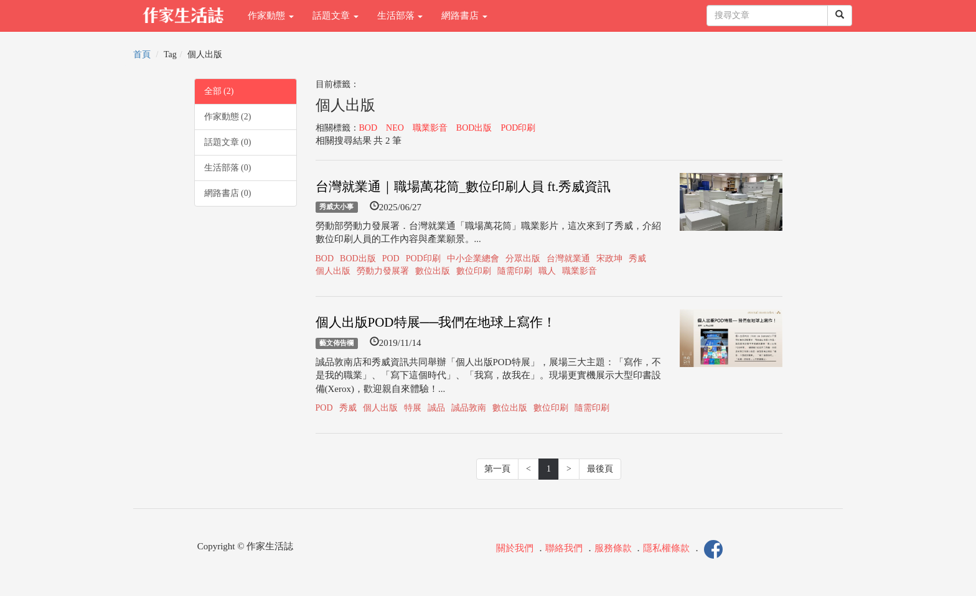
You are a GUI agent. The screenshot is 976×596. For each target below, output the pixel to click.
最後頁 (600, 468)
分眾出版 (522, 258)
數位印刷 (473, 271)
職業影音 (430, 128)
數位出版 (432, 271)
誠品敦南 (468, 407)
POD (391, 258)
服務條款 (613, 549)
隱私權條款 (666, 549)
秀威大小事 (336, 207)
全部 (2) (219, 91)
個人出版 (333, 271)
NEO (395, 128)
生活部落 (400, 16)
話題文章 (335, 16)
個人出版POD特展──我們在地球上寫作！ (436, 322)
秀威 (637, 258)
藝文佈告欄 (336, 343)
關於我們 (514, 549)
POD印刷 (517, 128)
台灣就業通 (568, 258)
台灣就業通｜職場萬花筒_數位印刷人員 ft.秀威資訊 (463, 186)
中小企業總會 (473, 258)
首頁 (142, 54)
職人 (547, 271)
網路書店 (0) (227, 193)
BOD (368, 128)
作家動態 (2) (227, 116)
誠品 (436, 407)
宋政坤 (609, 258)
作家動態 (271, 16)
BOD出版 (474, 128)
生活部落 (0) (227, 167)
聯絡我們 (564, 549)
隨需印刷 (514, 271)
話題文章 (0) (227, 142)
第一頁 (497, 468)
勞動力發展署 (383, 271)
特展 (412, 407)
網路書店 (464, 16)
